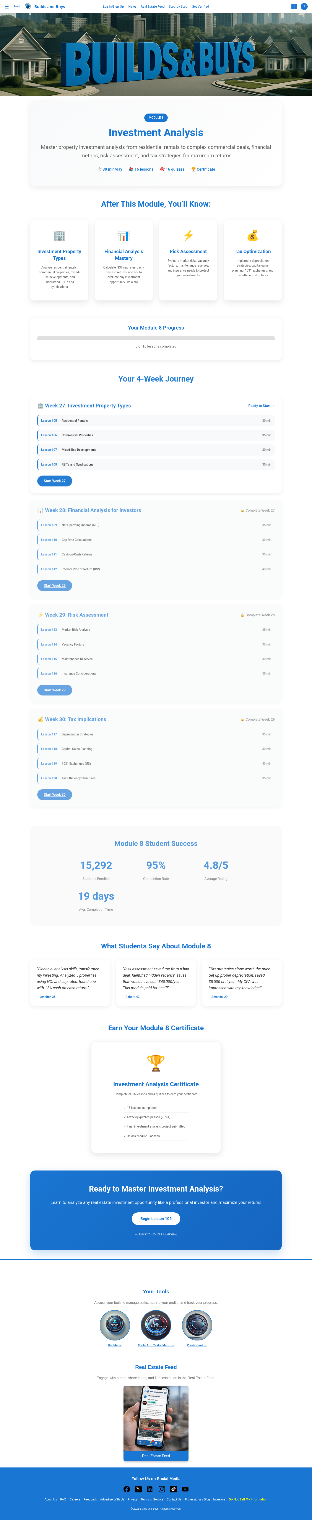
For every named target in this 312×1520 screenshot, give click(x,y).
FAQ (63, 1499)
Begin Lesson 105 (156, 1218)
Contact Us (174, 1499)
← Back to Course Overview (156, 1234)
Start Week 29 (55, 692)
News (132, 6)
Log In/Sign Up (113, 6)
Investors (219, 1499)
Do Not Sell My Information (248, 1499)
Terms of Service (152, 1499)
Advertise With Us (112, 1499)
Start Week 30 (55, 797)
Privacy (133, 1499)
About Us (50, 1499)
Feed (16, 6)
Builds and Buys (49, 6)
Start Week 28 (55, 588)
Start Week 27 (55, 483)
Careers (75, 1499)
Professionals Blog (197, 1499)
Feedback (90, 1499)
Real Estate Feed (153, 6)
